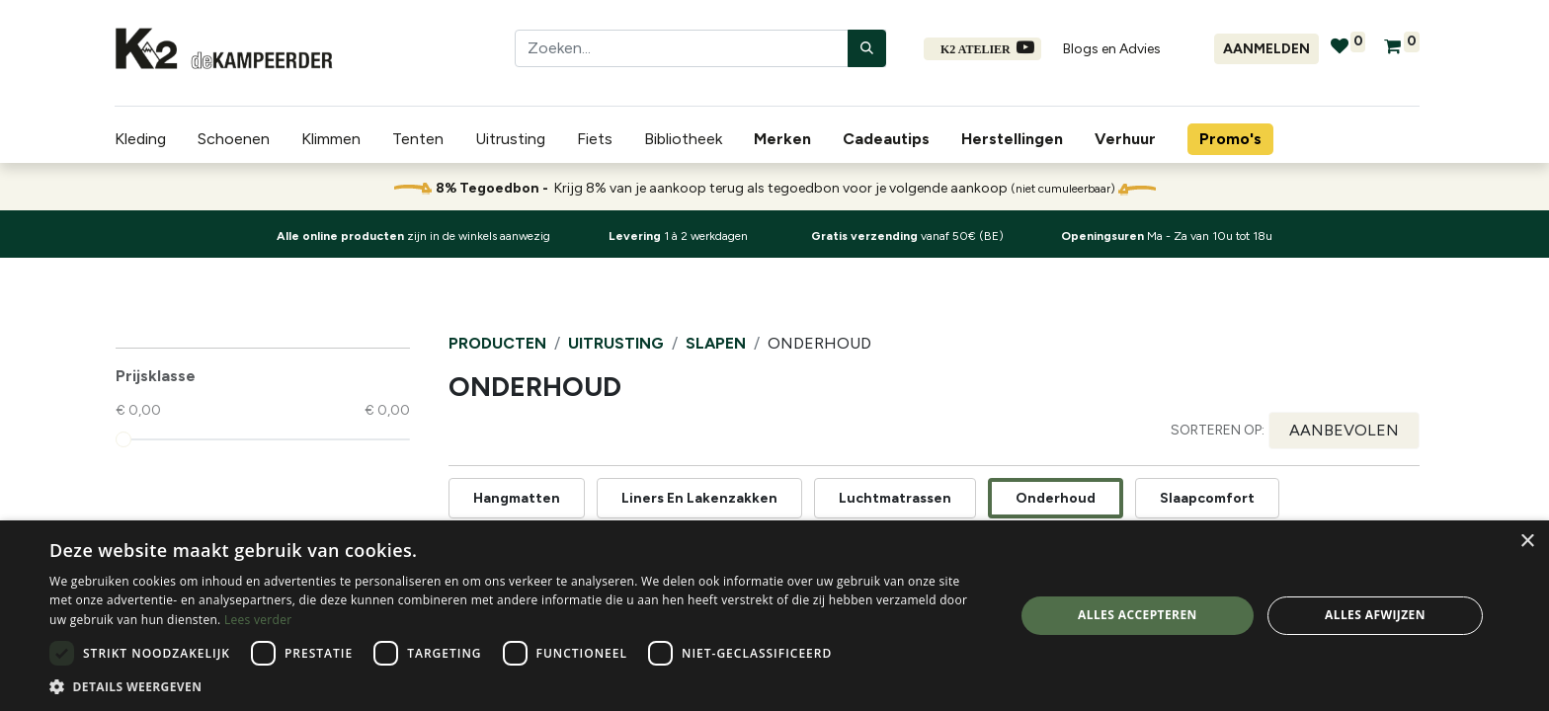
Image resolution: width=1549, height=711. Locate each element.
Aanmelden (1266, 48)
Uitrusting (616, 343)
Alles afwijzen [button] (1375, 614)
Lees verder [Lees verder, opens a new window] (258, 619)
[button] (1344, 430)
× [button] (1526, 541)
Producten (497, 343)
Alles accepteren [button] (1137, 614)
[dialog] (774, 615)
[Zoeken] (867, 48)
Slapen (716, 343)
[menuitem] (786, 139)
